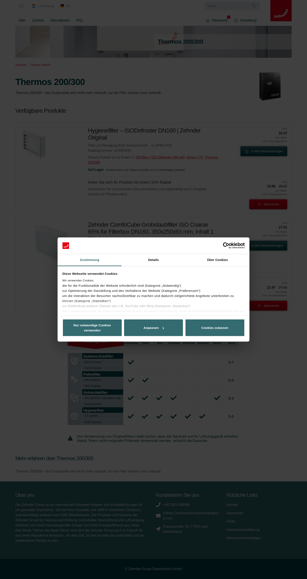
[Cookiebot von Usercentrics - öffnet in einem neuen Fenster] (226, 245)
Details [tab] (153, 259)
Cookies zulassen (214, 328)
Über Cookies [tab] (217, 259)
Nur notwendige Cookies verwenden (92, 327)
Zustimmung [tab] (89, 259)
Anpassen (153, 328)
